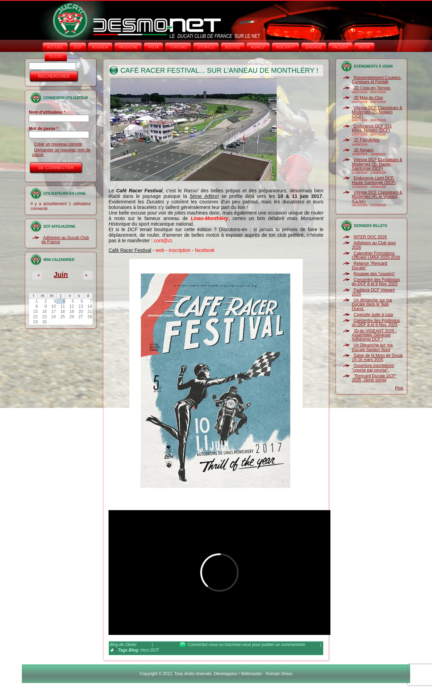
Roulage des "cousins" (374, 273)
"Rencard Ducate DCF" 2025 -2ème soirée (374, 378)
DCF (78, 47)
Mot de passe (43, 128)
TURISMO (178, 47)
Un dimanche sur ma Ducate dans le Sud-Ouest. (372, 304)
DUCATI (56, 56)
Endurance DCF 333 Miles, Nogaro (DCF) (371, 128)
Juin (61, 274)
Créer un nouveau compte (58, 144)
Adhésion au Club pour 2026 (374, 245)
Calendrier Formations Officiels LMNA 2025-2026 (376, 255)
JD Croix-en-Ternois (372, 88)
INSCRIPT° (285, 47)
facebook (205, 250)
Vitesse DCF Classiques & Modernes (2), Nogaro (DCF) (377, 112)
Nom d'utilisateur (47, 112)
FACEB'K (340, 47)
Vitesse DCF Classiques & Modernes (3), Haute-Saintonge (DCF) (377, 164)
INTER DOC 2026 (370, 237)
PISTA (153, 47)
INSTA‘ (364, 47)
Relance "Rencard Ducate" (369, 265)
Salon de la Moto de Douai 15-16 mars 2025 (377, 357)
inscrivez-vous (238, 644)
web (160, 250)
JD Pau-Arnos (367, 140)
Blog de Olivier (123, 644)
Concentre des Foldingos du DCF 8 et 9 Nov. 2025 (376, 281)
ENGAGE (313, 47)
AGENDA (100, 47)
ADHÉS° (258, 47)
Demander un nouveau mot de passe (61, 152)
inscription (180, 250)
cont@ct (163, 240)
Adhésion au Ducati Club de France (65, 239)
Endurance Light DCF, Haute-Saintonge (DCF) (374, 180)
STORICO (206, 47)
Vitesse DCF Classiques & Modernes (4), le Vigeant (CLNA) (377, 196)
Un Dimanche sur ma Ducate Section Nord (372, 347)
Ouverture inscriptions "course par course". (373, 367)
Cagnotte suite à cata (373, 314)
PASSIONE (128, 47)
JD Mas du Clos (368, 97)
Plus (399, 388)
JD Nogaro (363, 150)
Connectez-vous (203, 644)
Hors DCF (149, 650)
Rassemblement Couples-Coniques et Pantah (376, 79)
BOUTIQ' (232, 47)
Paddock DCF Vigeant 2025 (373, 292)
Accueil (55, 47)
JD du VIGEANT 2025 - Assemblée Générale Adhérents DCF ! (374, 335)
